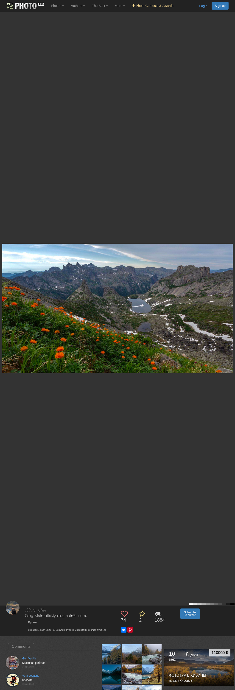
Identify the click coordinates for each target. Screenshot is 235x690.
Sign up (220, 5)
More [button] (120, 5)
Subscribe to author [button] (190, 614)
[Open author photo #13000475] (132, 674)
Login (203, 6)
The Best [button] (100, 5)
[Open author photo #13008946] (112, 674)
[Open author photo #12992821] (152, 674)
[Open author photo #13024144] (132, 654)
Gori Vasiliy (29, 658)
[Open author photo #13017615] (152, 654)
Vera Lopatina (30, 675)
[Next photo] (230, 302)
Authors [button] (78, 5)
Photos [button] (57, 5)
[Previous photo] (4, 302)
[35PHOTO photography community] (25, 6)
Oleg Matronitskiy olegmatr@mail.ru (56, 616)
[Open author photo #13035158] (112, 654)
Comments (21, 646)
